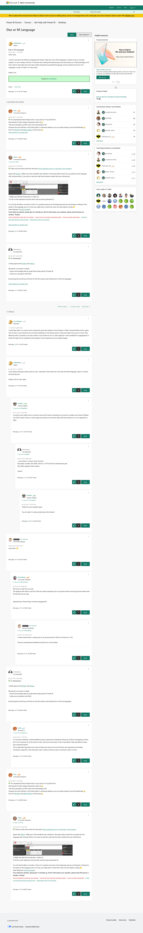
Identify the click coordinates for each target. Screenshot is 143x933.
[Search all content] (113, 12)
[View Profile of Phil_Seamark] (24, 539)
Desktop (62, 22)
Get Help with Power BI (44, 22)
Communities (65, 2)
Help (125, 7)
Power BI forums (14, 22)
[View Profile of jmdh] (19, 728)
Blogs (73, 2)
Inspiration (48, 2)
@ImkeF (17, 130)
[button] (72, 35)
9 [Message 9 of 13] (14, 385)
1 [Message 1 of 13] (14, 91)
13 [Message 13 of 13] (14, 344)
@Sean (18, 174)
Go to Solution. (52, 79)
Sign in (119, 7)
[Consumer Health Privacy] (32, 926)
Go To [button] (132, 7)
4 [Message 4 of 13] (14, 290)
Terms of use (122, 920)
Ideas (56, 2)
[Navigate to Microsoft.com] (11, 3)
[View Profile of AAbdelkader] (17, 43)
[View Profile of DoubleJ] (20, 403)
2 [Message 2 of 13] (14, 139)
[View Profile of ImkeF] (15, 157)
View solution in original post (18, 132)
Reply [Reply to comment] (85, 143)
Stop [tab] (118, 82)
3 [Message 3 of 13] (14, 231)
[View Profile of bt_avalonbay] (17, 321)
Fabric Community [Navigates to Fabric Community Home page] (27, 2)
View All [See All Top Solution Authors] (99, 141)
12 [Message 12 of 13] (28, 521)
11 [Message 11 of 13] (23, 477)
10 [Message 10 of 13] (19, 431)
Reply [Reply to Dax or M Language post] (85, 91)
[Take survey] (103, 77)
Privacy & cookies (111, 920)
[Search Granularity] (80, 12)
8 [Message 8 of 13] (23, 653)
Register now (129, 16)
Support (90, 2)
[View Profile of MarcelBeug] (21, 577)
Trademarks (132, 920)
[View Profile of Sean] (14, 110)
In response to (13, 162)
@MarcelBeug (27, 130)
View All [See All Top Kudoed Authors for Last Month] (99, 182)
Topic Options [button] (83, 35)
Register (111, 7)
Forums (39, 2)
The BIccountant (24, 209)
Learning (81, 2)
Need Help (17, 86)
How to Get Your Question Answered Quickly (111, 97)
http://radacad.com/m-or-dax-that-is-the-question (55, 169)
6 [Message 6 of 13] (14, 559)
